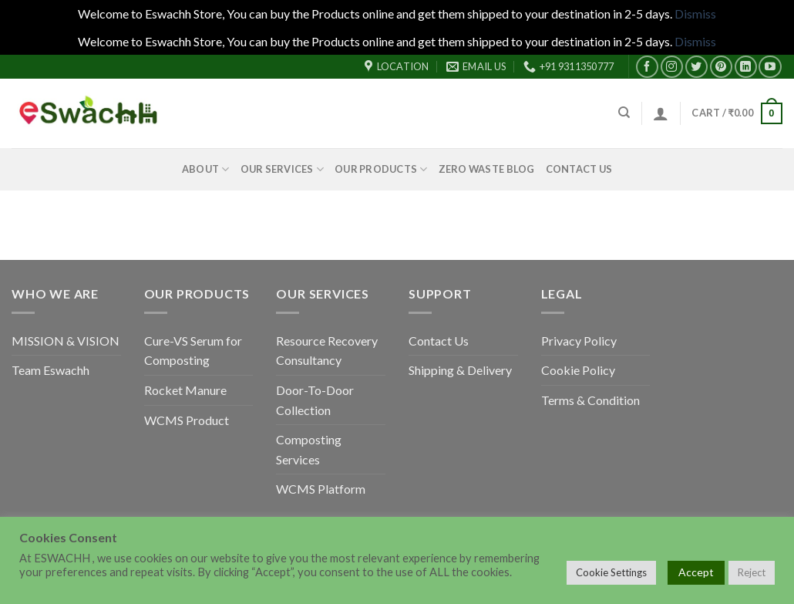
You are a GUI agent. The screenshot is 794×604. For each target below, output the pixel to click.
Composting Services (308, 449)
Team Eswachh (50, 370)
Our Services (283, 169)
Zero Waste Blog (487, 169)
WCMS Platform (320, 488)
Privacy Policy (579, 340)
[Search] (624, 112)
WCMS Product (186, 420)
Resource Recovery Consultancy (327, 350)
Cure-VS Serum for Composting (193, 350)
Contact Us (579, 169)
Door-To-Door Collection (315, 400)
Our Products (381, 169)
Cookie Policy (578, 370)
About (206, 169)
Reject (751, 572)
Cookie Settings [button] (611, 572)
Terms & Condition (590, 400)
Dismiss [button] (695, 13)
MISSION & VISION (65, 340)
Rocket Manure (185, 390)
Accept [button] (696, 572)
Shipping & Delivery (460, 370)
